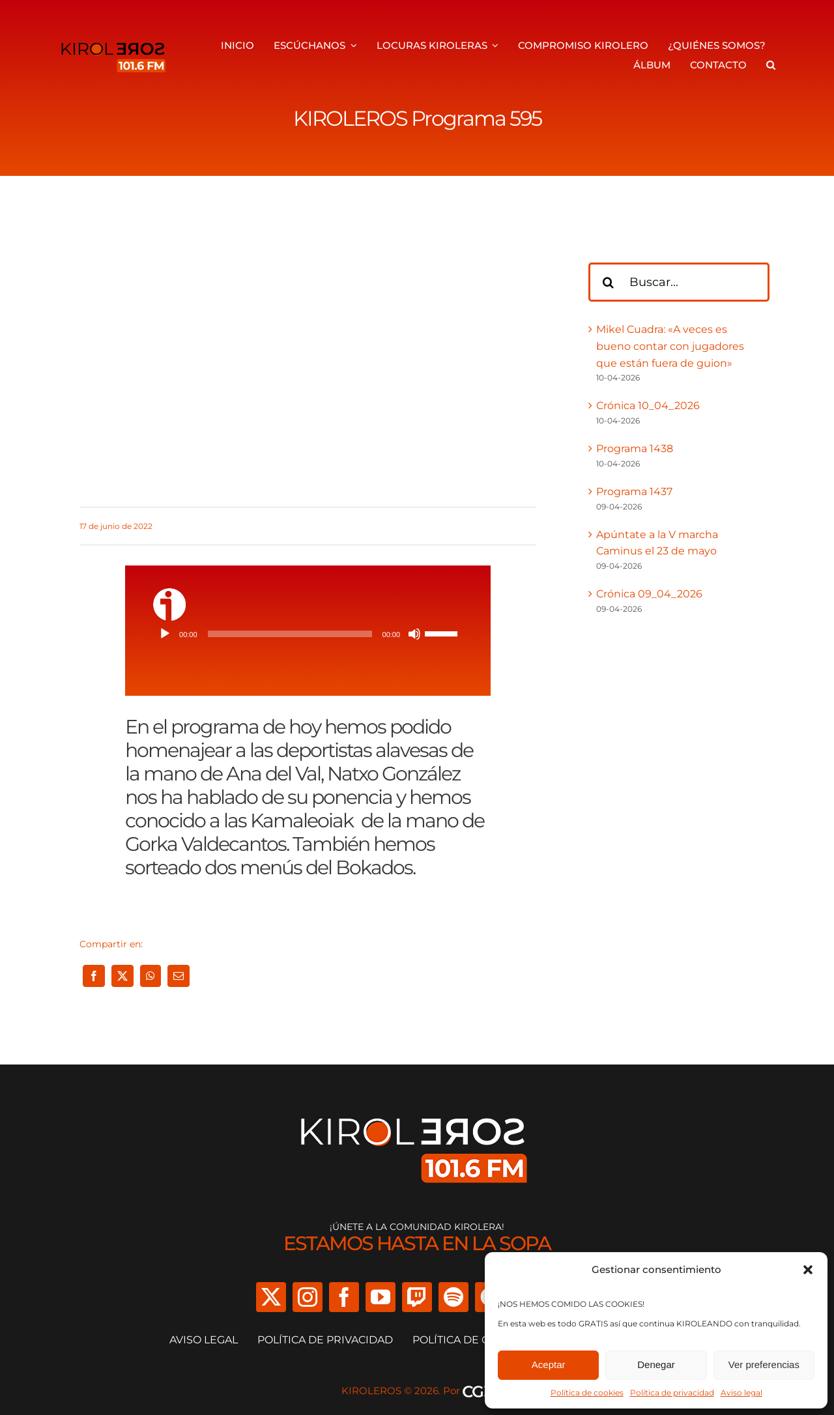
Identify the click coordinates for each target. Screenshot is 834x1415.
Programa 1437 (634, 491)
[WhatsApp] (150, 976)
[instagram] (308, 1297)
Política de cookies (587, 1392)
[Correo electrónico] (178, 976)
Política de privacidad (672, 1392)
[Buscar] (607, 282)
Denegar (656, 1364)
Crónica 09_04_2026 (649, 594)
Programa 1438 (634, 448)
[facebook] (344, 1297)
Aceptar (549, 1364)
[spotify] (453, 1297)
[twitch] (417, 1297)
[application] (308, 634)
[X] (122, 976)
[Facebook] (93, 976)
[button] (807, 1269)
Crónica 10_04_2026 (648, 405)
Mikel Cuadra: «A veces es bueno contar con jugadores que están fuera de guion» (670, 346)
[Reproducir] (164, 633)
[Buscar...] (678, 282)
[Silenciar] (414, 633)
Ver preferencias (763, 1364)
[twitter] (271, 1297)
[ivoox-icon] (169, 593)
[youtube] (380, 1297)
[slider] (290, 634)
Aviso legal (741, 1392)
